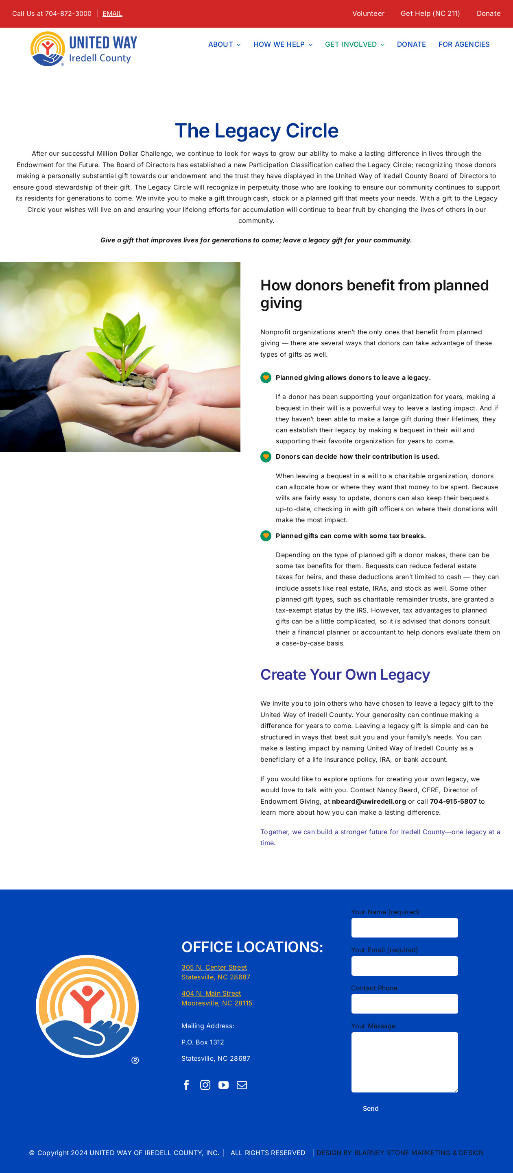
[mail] (242, 1085)
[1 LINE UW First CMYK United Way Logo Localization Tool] (87, 31)
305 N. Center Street (214, 967)
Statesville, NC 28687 (215, 977)
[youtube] (223, 1085)
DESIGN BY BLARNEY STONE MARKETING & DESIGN (400, 1153)
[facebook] (186, 1085)
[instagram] (205, 1085)
